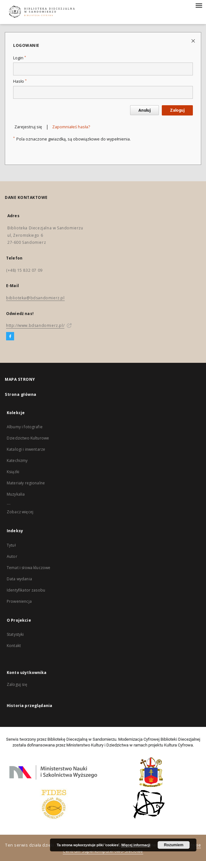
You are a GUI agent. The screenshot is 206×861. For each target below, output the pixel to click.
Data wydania (19, 579)
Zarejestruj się (28, 127)
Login (19, 58)
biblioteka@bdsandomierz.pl (35, 298)
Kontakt (14, 645)
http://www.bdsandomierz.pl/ (35, 325)
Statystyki (15, 634)
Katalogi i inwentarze (26, 449)
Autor (12, 556)
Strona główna (21, 394)
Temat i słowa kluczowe (28, 567)
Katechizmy (17, 460)
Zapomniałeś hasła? (71, 127)
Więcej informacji (135, 845)
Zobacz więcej (20, 512)
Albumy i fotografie (25, 427)
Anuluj (144, 110)
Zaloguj (177, 110)
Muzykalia (16, 494)
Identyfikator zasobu (26, 590)
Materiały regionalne (26, 483)
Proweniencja (19, 601)
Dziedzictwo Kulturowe (28, 438)
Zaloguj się (17, 684)
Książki (13, 471)
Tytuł (11, 545)
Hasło (20, 81)
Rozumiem (174, 845)
